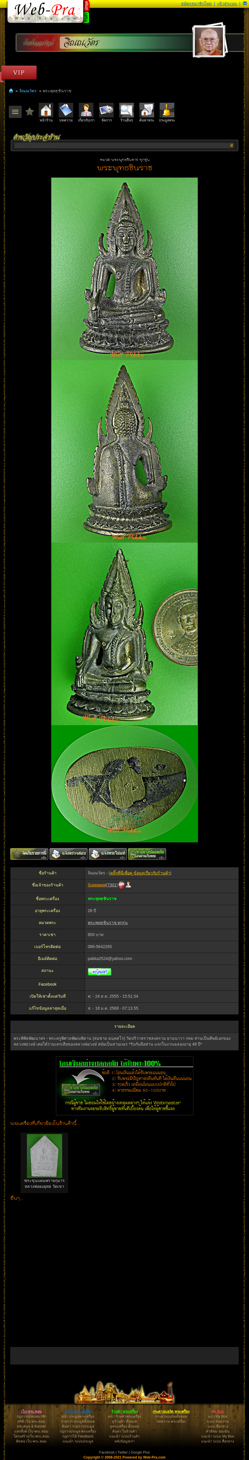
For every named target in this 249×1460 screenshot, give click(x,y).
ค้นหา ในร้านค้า (124, 1431)
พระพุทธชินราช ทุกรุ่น (108, 922)
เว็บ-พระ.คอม (31, 1411)
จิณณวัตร (81, 42)
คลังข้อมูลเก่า (125, 1441)
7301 (112, 885)
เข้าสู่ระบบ (227, 3)
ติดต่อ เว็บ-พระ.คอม (31, 1441)
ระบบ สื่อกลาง (217, 1426)
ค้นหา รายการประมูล (78, 1426)
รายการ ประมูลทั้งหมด (78, 1421)
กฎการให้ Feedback (77, 1436)
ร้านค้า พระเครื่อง (124, 1411)
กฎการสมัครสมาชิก (31, 1416)
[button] (245, 3)
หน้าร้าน (46, 112)
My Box (218, 1411)
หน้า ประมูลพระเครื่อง (78, 1416)
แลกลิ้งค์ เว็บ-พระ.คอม (31, 1431)
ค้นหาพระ (146, 112)
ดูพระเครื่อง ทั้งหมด (124, 1426)
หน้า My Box (217, 1416)
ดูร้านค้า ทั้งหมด (124, 1421)
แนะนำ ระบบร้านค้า (124, 1436)
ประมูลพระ (167, 112)
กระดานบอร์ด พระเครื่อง (171, 1411)
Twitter (122, 1452)
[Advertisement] (124, 1272)
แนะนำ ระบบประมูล (78, 1441)
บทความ (66, 112)
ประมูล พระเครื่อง (78, 1411)
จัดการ (106, 112)
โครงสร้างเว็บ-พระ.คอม (31, 1436)
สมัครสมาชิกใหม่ (196, 3)
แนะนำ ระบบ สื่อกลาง (217, 1441)
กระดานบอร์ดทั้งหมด (171, 1416)
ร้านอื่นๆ (126, 112)
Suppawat (97, 885)
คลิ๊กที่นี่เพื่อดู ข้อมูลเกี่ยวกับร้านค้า (140, 873)
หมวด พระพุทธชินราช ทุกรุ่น (124, 160)
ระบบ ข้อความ (218, 1421)
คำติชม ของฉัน (217, 1431)
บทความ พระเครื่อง (171, 1421)
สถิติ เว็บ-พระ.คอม (31, 1421)
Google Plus (140, 1452)
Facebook (107, 1452)
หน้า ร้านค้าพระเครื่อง (124, 1416)
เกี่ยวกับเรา (86, 112)
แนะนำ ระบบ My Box (217, 1436)
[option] (44, 1163)
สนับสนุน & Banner (31, 1426)
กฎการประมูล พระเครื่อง (78, 1431)
